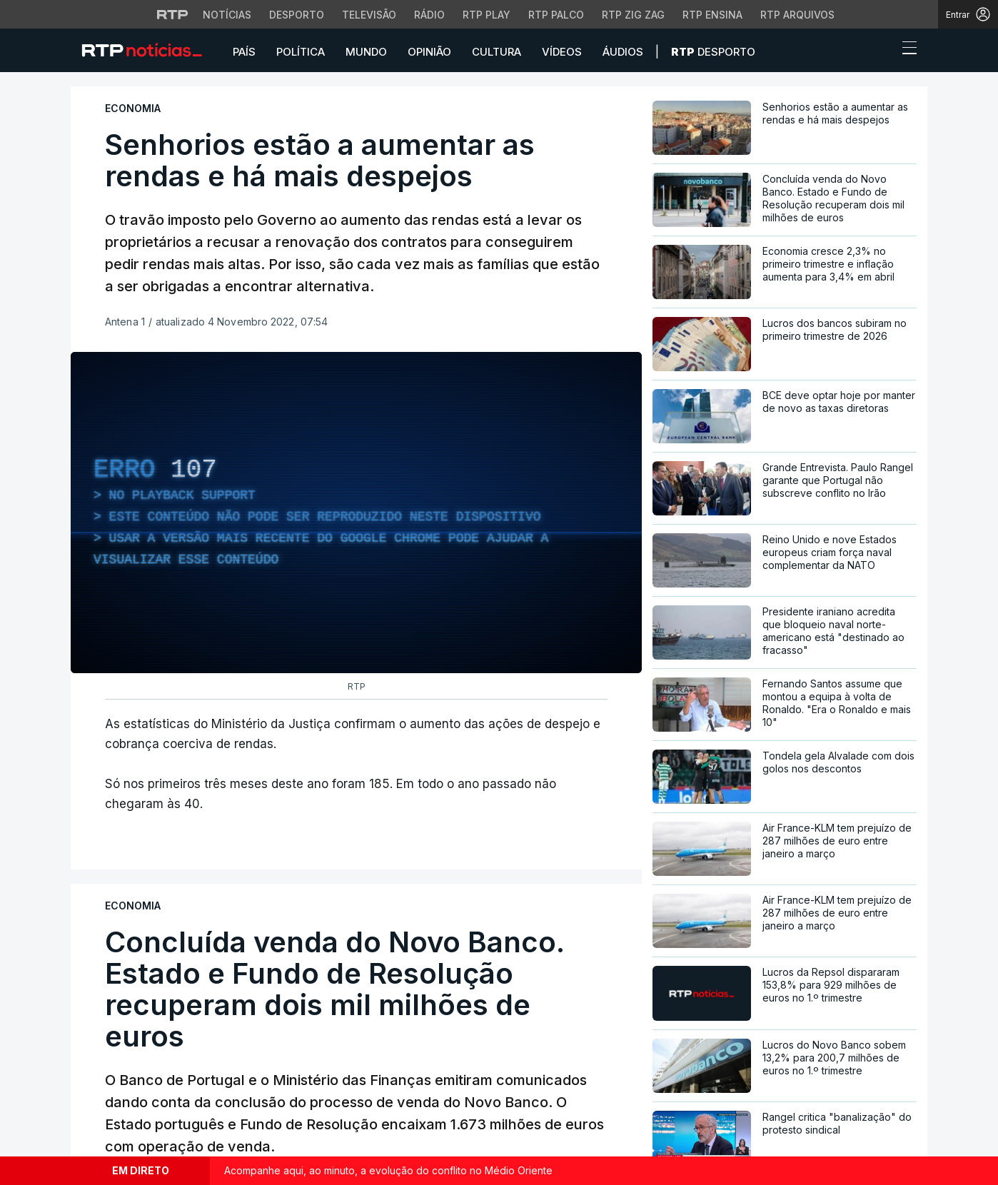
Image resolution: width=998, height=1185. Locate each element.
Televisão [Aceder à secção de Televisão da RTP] (369, 15)
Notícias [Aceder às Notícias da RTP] (227, 15)
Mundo (366, 52)
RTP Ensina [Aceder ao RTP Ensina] (712, 15)
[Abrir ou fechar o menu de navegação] (905, 50)
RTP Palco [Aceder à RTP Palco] (556, 15)
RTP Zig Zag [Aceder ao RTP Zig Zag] (633, 15)
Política (300, 52)
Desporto (713, 52)
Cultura (496, 52)
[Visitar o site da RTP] (172, 14)
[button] (883, 51)
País (244, 52)
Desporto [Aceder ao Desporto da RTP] (296, 15)
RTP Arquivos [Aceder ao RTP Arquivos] (797, 15)
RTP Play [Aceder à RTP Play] (486, 15)
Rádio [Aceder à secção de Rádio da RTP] (429, 15)
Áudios (623, 52)
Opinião (429, 52)
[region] (356, 512)
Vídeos (562, 52)
